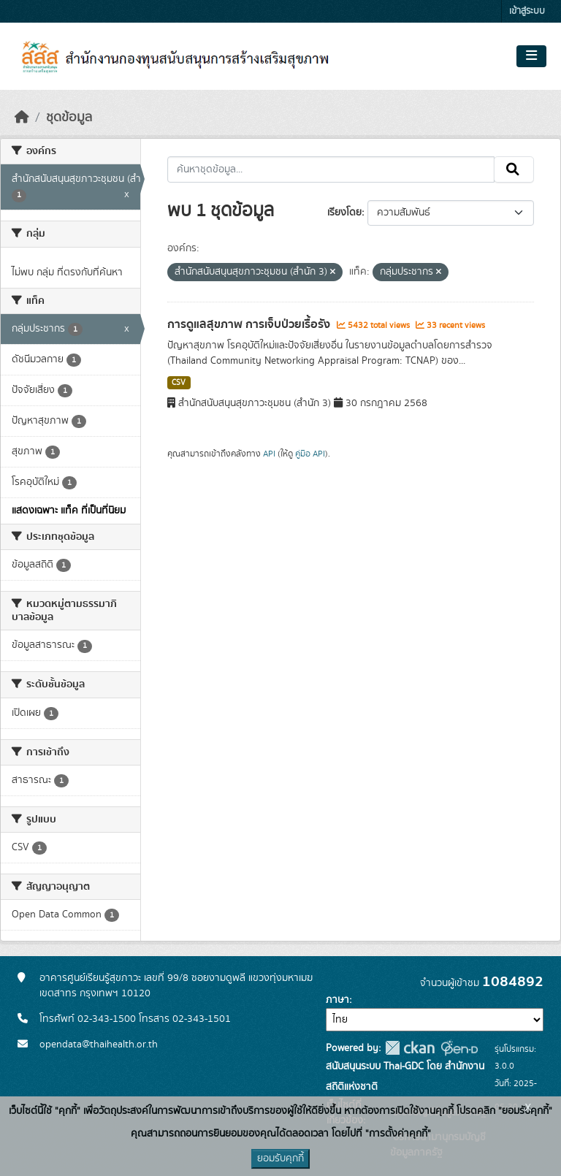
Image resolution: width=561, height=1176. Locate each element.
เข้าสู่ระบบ (527, 11)
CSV (179, 383)
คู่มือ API (310, 453)
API (269, 453)
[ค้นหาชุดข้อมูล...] (331, 169)
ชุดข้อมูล (69, 117)
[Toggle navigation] (531, 56)
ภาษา (337, 1000)
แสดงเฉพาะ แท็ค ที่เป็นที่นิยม (69, 510)
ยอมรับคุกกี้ (280, 1158)
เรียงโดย (344, 212)
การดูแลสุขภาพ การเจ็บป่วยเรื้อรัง (250, 324)
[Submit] (514, 169)
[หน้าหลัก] (22, 117)
